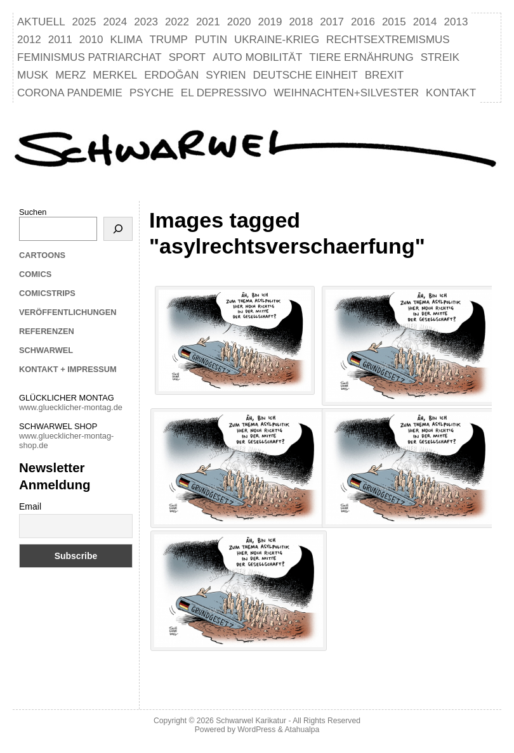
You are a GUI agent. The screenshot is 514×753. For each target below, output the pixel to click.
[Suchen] (118, 229)
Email (30, 506)
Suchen (32, 212)
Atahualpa (301, 729)
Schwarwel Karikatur (251, 720)
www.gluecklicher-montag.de (70, 407)
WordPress (256, 729)
